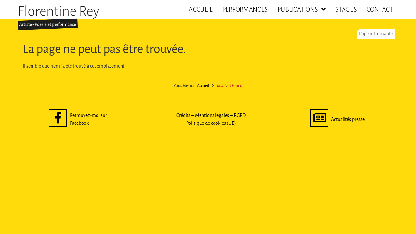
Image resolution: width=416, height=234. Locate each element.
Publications (302, 9)
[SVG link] (58, 17)
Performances (245, 9)
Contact (380, 9)
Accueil (200, 9)
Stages (346, 9)
